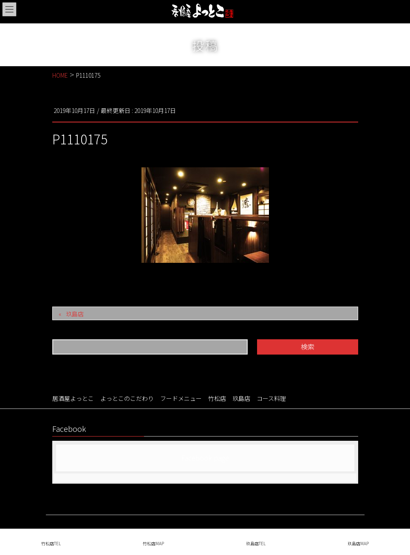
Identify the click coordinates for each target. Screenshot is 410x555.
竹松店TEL (51, 543)
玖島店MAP (358, 543)
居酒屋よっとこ (73, 398)
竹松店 (217, 398)
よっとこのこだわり (127, 398)
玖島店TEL (256, 543)
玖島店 (75, 314)
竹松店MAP (153, 543)
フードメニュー (181, 398)
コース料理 (271, 398)
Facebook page (205, 458)
